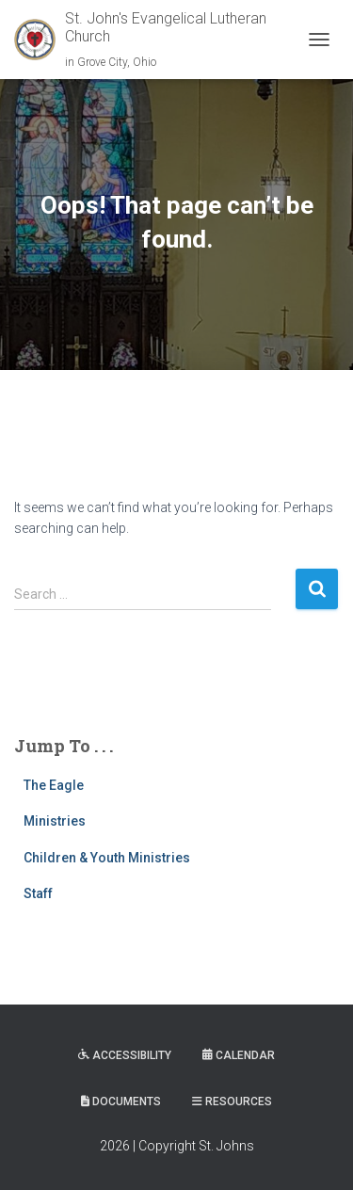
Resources (232, 1101)
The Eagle (54, 785)
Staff (38, 893)
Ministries (55, 820)
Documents (121, 1101)
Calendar (238, 1055)
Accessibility (124, 1055)
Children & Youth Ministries (107, 857)
